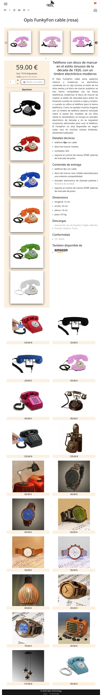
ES (95, 3)
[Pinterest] (14, 10)
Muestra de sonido (64, 184)
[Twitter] (10, 10)
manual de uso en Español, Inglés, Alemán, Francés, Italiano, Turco (76, 228)
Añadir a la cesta (32, 82)
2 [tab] (50, 60)
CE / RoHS (59, 239)
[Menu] (18, 4)
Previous (5, 43)
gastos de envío (29, 77)
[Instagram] (28, 10)
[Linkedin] (24, 10)
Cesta (95, 10)
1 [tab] (46, 60)
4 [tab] (58, 60)
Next (96, 43)
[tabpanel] (19, 42)
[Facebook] (5, 10)
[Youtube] (19, 10)
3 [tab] (54, 60)
